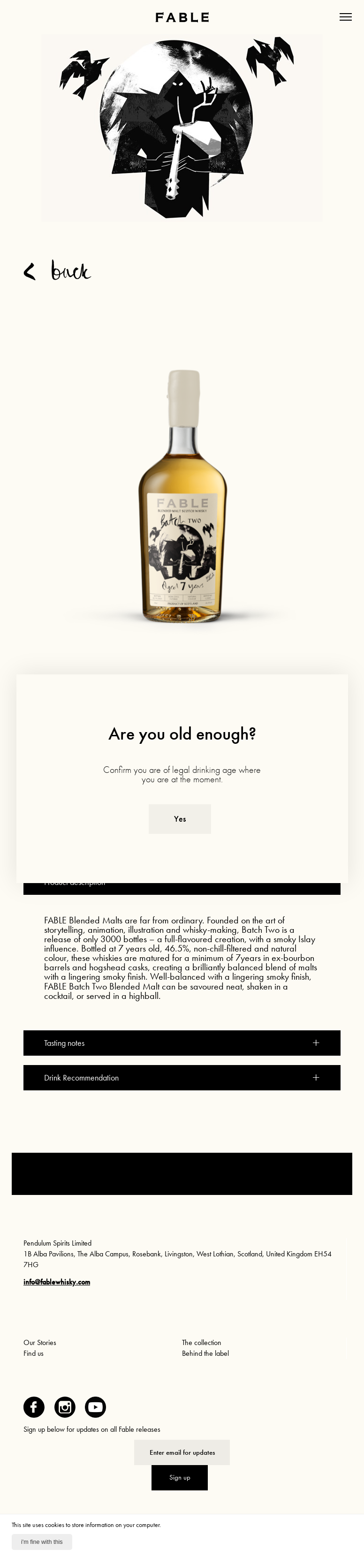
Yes (180, 819)
